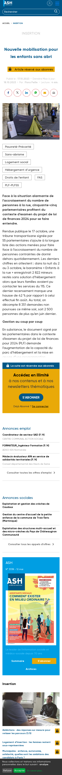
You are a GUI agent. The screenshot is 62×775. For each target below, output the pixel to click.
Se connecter (40, 406)
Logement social (16, 162)
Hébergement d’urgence (22, 169)
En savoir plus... (35, 770)
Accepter (19, 770)
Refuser (7, 770)
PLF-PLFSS (12, 185)
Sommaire (17, 661)
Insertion (18, 23)
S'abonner (31, 397)
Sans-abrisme (14, 154)
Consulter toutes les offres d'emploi (29, 472)
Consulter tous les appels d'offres (29, 544)
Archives (31, 669)
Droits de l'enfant (17, 177)
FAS (39, 177)
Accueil (6, 23)
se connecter (47, 3)
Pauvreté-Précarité (18, 146)
